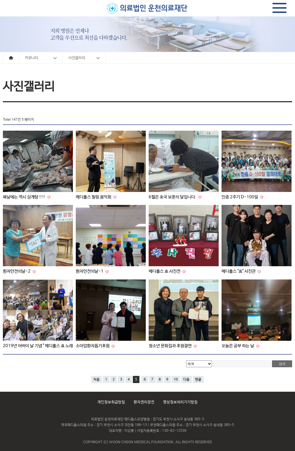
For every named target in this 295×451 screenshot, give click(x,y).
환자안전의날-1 (90, 271)
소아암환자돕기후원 (93, 345)
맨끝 (198, 380)
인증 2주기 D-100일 (240, 197)
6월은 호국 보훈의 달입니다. (173, 197)
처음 (96, 380)
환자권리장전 (144, 402)
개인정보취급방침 (111, 402)
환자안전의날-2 (17, 271)
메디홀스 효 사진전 (165, 271)
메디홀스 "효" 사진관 (239, 271)
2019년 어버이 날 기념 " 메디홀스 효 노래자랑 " (43, 345)
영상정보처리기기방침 (180, 402)
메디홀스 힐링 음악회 (94, 197)
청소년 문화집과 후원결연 (170, 345)
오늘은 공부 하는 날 (238, 345)
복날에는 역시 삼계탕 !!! (24, 197)
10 (176, 380)
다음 (186, 380)
